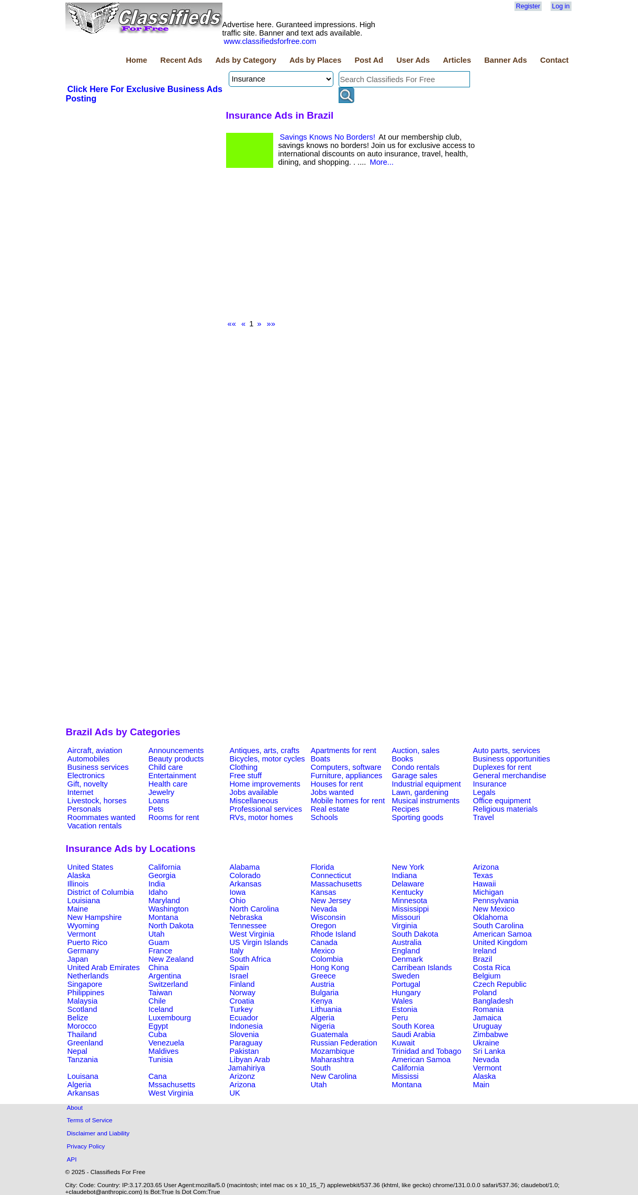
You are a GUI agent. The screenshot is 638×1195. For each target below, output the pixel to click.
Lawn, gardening (420, 792)
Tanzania (83, 1059)
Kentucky (407, 892)
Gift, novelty (88, 784)
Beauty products (176, 759)
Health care (168, 784)
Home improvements (265, 784)
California (165, 867)
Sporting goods (418, 817)
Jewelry (162, 792)
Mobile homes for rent (348, 800)
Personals (85, 809)
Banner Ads (505, 60)
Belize (78, 1018)
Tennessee (248, 925)
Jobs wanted (332, 792)
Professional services (266, 809)
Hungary (406, 992)
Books (402, 759)
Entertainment (172, 775)
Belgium (487, 976)
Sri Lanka (489, 1051)
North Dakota (171, 925)
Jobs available (254, 792)
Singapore (85, 984)
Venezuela (166, 1043)
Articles (457, 60)
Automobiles (89, 759)
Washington (169, 909)
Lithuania (326, 1009)
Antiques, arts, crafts (265, 750)
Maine (78, 909)
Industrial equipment (426, 784)
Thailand (82, 1034)
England (406, 951)
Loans (159, 800)
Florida (322, 867)
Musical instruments (426, 800)
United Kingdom (500, 942)
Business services (98, 767)
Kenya (322, 1001)
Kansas (324, 892)
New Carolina (334, 1076)
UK (235, 1093)
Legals (484, 792)
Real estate (330, 809)
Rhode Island (333, 934)
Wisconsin (328, 917)
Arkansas (246, 884)
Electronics (86, 775)
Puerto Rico (88, 942)
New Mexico (494, 909)
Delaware (408, 884)
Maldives (164, 1051)
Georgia (162, 875)
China (159, 967)
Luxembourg (170, 1018)
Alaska (79, 875)
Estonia (405, 1009)
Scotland (82, 1009)
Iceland (161, 1009)
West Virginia (252, 934)
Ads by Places (315, 60)
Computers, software (346, 767)
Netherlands (88, 976)
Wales (402, 1001)
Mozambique (333, 1051)
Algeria (323, 1018)
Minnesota (410, 900)
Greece (323, 976)
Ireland (485, 951)
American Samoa (502, 934)
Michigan (488, 892)
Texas (483, 875)
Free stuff (246, 775)
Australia (407, 942)
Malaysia (83, 1001)
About (75, 1107)
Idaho (158, 892)
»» (271, 324)
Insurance (490, 784)
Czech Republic (500, 984)
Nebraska (246, 917)
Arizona (486, 867)
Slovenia (244, 1034)
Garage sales (415, 775)
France (161, 951)
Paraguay (246, 1043)
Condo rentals (416, 767)
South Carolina (498, 925)
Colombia (327, 959)
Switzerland (168, 984)
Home (136, 60)
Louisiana (84, 900)
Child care (166, 767)
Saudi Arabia (413, 1034)
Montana (163, 917)
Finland (242, 984)
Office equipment (502, 800)
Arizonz (242, 1076)
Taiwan (161, 992)
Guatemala (330, 1034)
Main (481, 1084)
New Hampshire (95, 917)
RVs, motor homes (261, 817)
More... (382, 162)
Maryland (164, 900)
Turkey (241, 1009)
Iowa (238, 892)
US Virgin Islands (259, 942)
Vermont (82, 934)
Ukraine (486, 1043)
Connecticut (331, 875)
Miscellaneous (254, 800)
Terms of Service (90, 1120)
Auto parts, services (507, 750)
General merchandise (509, 775)
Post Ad (368, 60)
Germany (83, 951)
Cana (158, 1076)
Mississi (405, 1076)
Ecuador (244, 1018)
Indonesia (246, 1026)
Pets (156, 809)
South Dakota (415, 934)
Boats (320, 759)
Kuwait (403, 1043)
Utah (157, 934)
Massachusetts (336, 884)
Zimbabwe (491, 1034)
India (157, 884)
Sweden (406, 976)
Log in (561, 6)
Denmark (407, 959)
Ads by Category (245, 60)
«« (232, 324)
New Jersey (331, 900)
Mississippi (410, 909)
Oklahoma (490, 917)
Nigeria (323, 1026)
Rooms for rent (174, 817)
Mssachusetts (172, 1084)
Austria (323, 984)
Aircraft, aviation (95, 750)
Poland (485, 992)
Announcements (176, 750)
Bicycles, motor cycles (267, 759)
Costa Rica (492, 967)
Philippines (86, 992)
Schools (324, 817)
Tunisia (161, 1059)
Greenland (85, 1043)
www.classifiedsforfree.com (270, 41)
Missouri (406, 917)
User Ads (413, 60)
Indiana (404, 875)
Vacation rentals (95, 826)
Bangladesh (493, 1001)
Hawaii (484, 884)
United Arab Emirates (104, 967)
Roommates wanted (102, 817)
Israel (239, 976)
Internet (81, 792)
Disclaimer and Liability (98, 1133)
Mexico (323, 951)
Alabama (245, 867)
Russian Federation (344, 1043)
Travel (483, 817)
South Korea (413, 1026)
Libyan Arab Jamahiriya (249, 1063)
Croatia (242, 1001)
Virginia (405, 925)
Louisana (83, 1076)
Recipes (406, 809)
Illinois (78, 884)
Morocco (82, 1026)
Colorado (245, 875)
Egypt (158, 1026)
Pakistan (244, 1051)
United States (91, 867)
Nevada (324, 909)
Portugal (406, 984)
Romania (488, 1009)
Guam (159, 942)
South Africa (250, 959)
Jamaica (487, 1018)
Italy (237, 951)
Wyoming (83, 925)
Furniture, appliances (347, 775)
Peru (400, 1018)
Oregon (324, 925)
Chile (157, 1001)
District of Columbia (101, 892)
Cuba (158, 1034)
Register (528, 6)
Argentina (165, 976)
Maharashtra (332, 1059)
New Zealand (171, 959)
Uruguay (487, 1026)
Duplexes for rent (502, 767)
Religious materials (505, 809)
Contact (554, 60)
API (72, 1159)
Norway (243, 992)
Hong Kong (330, 967)
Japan (78, 959)
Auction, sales (416, 750)
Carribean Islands (422, 967)
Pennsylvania (496, 900)
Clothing (244, 767)
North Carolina (254, 909)
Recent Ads (181, 60)
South (321, 1068)
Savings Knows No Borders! (327, 137)
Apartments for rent (343, 750)
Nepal (77, 1051)
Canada (324, 942)
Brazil (483, 959)
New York (408, 867)
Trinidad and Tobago (427, 1051)
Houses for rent (337, 784)
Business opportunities (511, 759)
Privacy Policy (86, 1146)
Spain (240, 967)
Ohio (238, 900)
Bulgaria (325, 992)
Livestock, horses (97, 800)
